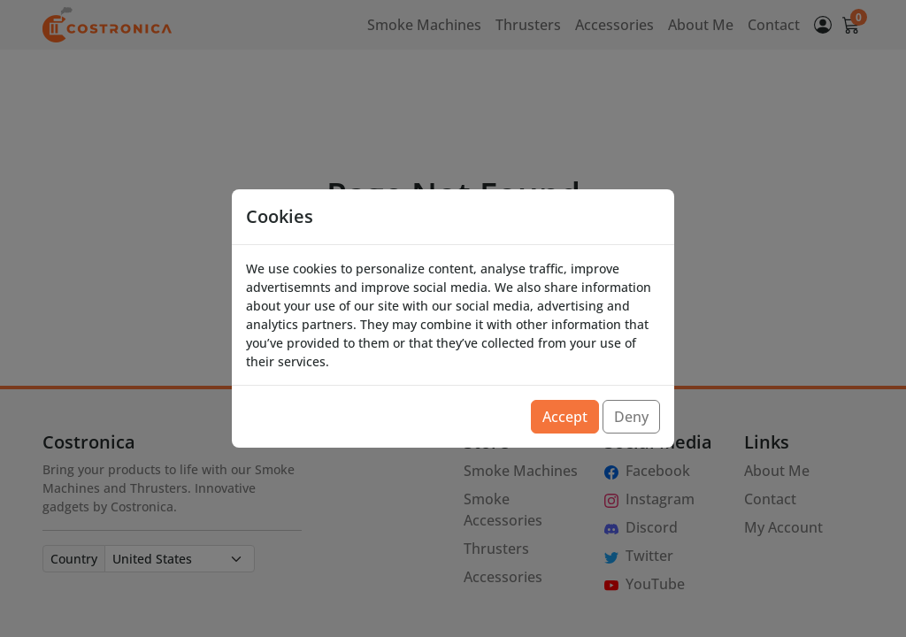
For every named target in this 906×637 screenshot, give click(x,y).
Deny (631, 416)
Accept (564, 416)
